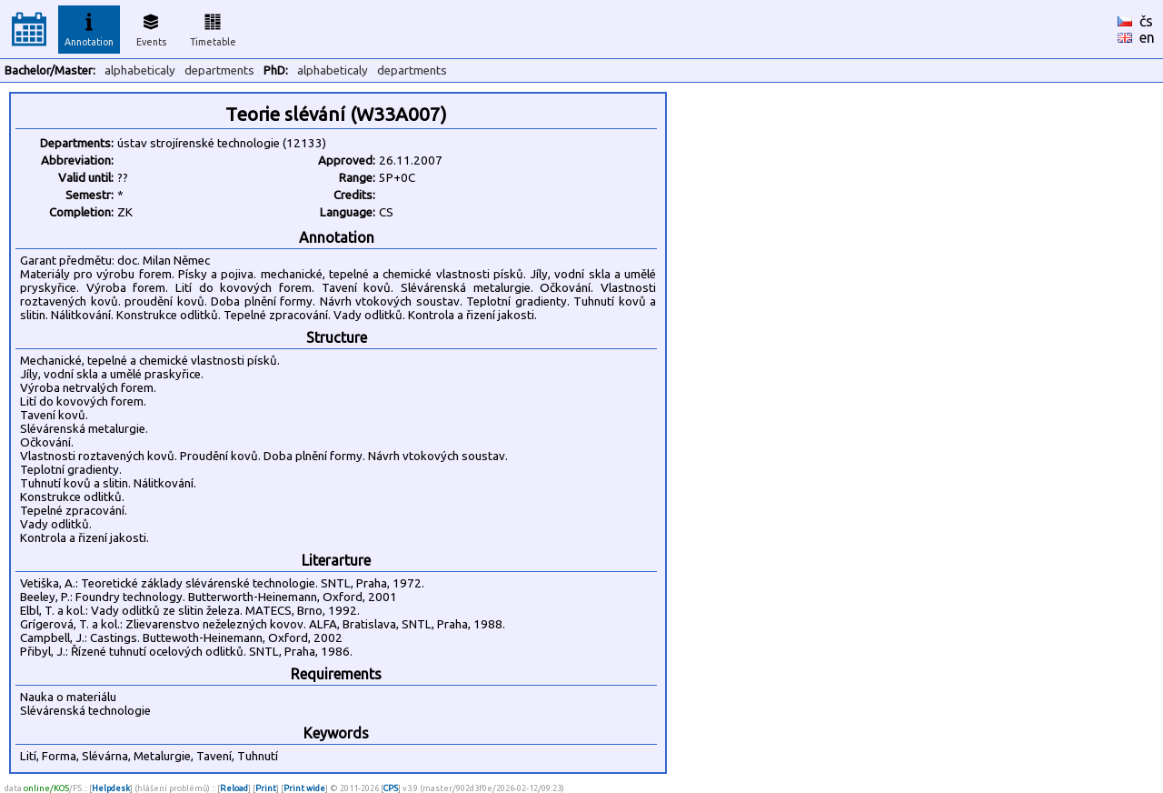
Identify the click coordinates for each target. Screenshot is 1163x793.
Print (265, 788)
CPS (390, 788)
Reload (234, 788)
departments (219, 70)
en (1147, 37)
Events (151, 27)
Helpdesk (111, 788)
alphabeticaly (139, 70)
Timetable (213, 27)
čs (1146, 21)
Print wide (304, 788)
